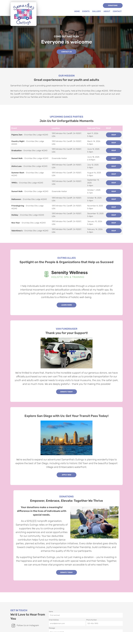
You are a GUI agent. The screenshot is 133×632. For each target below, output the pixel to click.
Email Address (67, 618)
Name (86, 610)
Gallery (96, 11)
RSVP (113, 135)
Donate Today (66, 392)
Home (77, 11)
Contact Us (66, 52)
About (107, 11)
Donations (112, 5)
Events (86, 11)
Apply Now (66, 475)
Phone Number (104, 618)
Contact (117, 11)
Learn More (66, 305)
